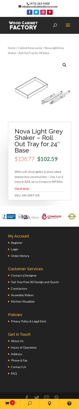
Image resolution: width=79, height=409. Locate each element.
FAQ (14, 357)
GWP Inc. (61, 393)
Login (14, 232)
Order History (20, 239)
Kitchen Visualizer (23, 285)
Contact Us (18, 350)
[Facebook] (29, 12)
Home (11, 31)
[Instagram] (43, 12)
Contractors (19, 272)
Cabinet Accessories (30, 31)
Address (16, 337)
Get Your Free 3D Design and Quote (35, 265)
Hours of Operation (24, 331)
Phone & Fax (19, 344)
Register (16, 226)
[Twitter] (36, 12)
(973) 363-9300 (40, 3)
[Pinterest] (50, 12)
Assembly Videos (22, 278)
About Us (17, 324)
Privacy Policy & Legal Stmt (28, 305)
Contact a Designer (24, 259)
